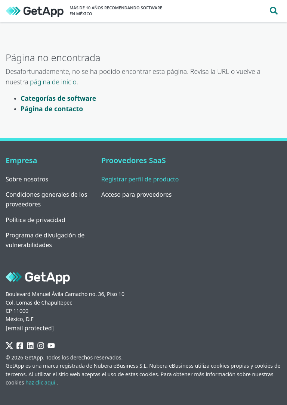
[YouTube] (51, 346)
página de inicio (53, 81)
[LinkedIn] (30, 346)
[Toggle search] (273, 11)
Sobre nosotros (27, 179)
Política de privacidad (35, 220)
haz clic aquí (40, 382)
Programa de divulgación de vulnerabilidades (45, 240)
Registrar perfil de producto (140, 179)
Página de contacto (52, 108)
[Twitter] (9, 346)
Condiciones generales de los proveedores (46, 199)
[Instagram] (40, 346)
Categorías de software (58, 98)
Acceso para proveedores (136, 194)
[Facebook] (20, 346)
